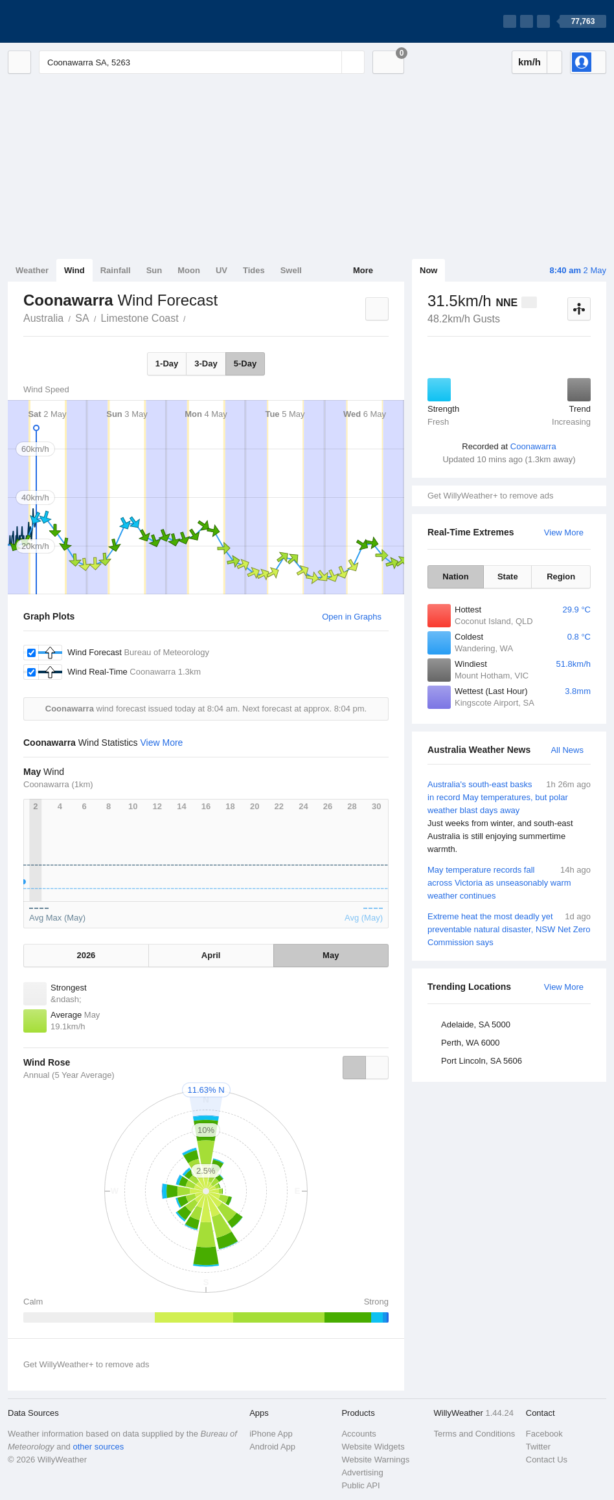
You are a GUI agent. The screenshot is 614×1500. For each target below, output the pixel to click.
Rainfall (115, 270)
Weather (32, 270)
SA (82, 318)
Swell (291, 270)
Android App (272, 1446)
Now (428, 270)
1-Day (166, 363)
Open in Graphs (351, 616)
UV (221, 270)
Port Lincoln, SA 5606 (481, 1061)
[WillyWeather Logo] (69, 21)
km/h (529, 61)
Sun (154, 270)
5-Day (245, 363)
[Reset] (330, 62)
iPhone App (271, 1433)
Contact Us (546, 1459)
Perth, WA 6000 (470, 1042)
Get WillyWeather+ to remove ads (490, 495)
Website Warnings (375, 1459)
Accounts (358, 1433)
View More (564, 532)
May (331, 955)
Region (561, 576)
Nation (455, 576)
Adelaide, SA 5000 (475, 1024)
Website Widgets (372, 1446)
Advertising (362, 1472)
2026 (85, 955)
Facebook (544, 1433)
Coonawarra (533, 446)
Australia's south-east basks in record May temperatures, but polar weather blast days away (509, 817)
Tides (254, 270)
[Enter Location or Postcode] (202, 62)
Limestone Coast (140, 318)
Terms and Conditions (475, 1433)
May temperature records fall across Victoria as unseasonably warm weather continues (509, 882)
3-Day (205, 363)
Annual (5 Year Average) (69, 1075)
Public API (360, 1485)
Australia (43, 318)
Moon (188, 270)
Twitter (538, 1446)
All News (567, 750)
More (363, 270)
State (507, 576)
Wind (74, 270)
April (211, 955)
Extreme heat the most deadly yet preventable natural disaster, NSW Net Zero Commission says (509, 928)
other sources (98, 1446)
